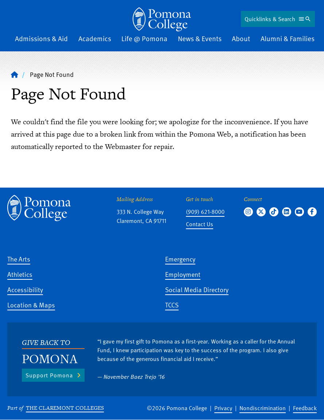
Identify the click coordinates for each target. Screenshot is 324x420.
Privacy (223, 408)
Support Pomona (49, 375)
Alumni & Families (288, 38)
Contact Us (199, 224)
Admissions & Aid (41, 38)
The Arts (18, 259)
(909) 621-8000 (205, 211)
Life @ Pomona (144, 38)
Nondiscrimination (262, 408)
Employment (182, 274)
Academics (94, 38)
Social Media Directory (197, 289)
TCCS (172, 305)
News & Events (200, 38)
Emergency (180, 259)
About (241, 38)
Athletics (19, 274)
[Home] (162, 19)
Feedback (305, 408)
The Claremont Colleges (65, 408)
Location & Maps (31, 305)
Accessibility (25, 289)
